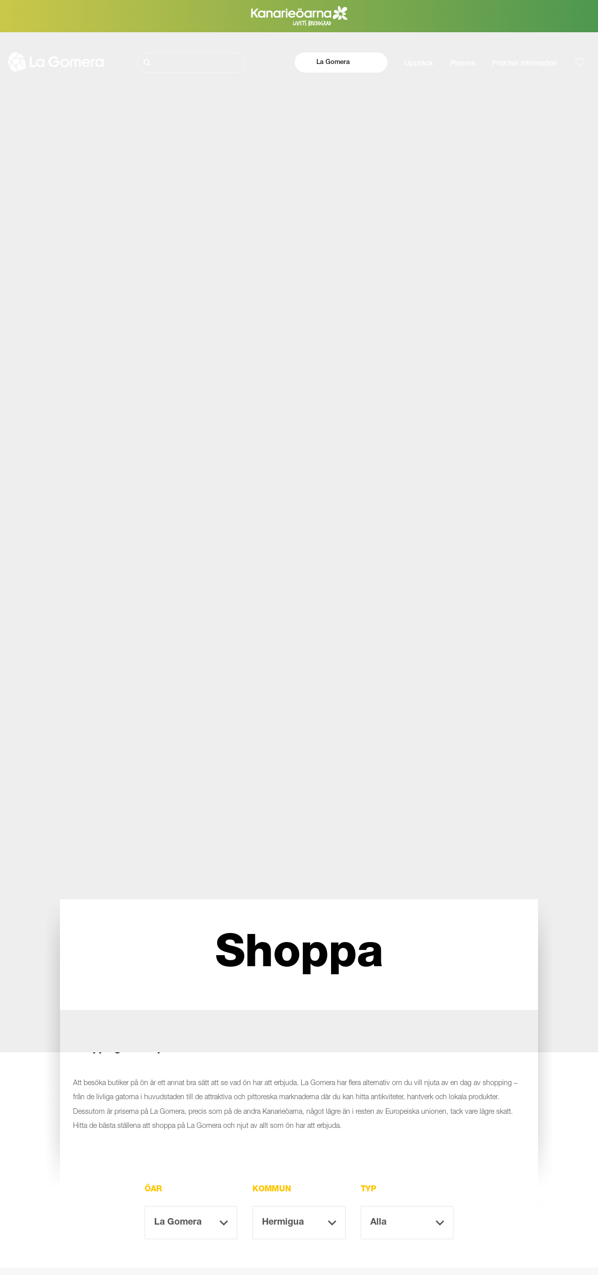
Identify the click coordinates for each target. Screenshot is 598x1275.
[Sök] (191, 62)
